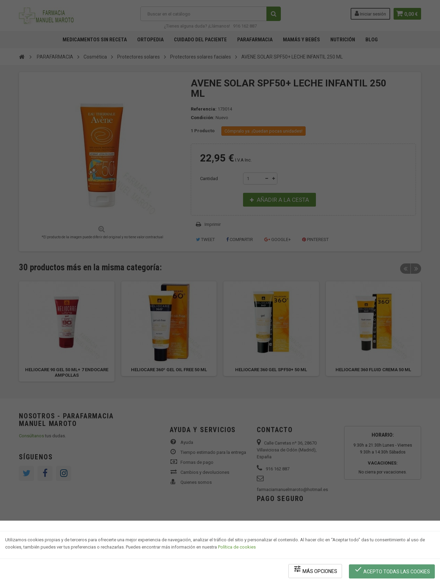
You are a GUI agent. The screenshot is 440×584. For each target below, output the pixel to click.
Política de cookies (237, 548)
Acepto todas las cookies (392, 570)
